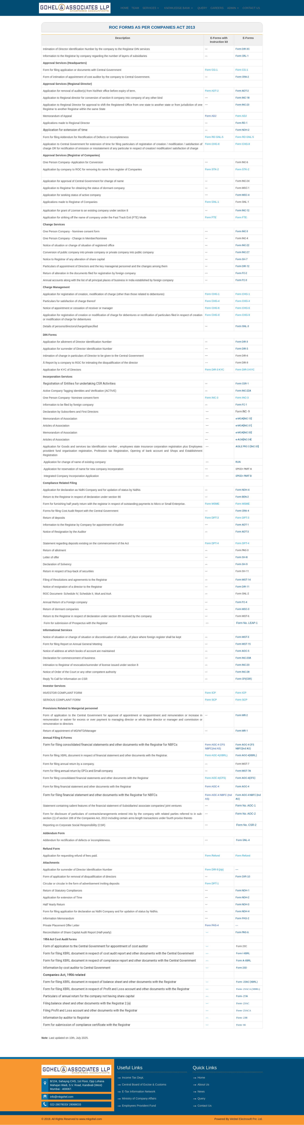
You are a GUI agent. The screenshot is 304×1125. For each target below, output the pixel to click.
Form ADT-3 (242, 531)
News (201, 1091)
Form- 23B (241, 1017)
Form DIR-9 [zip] (214, 869)
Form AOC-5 (242, 650)
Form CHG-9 (212, 314)
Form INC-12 (242, 210)
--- (237, 869)
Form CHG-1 (212, 294)
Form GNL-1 (212, 201)
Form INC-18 (242, 97)
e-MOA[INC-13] (244, 418)
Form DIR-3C (243, 48)
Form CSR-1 (242, 383)
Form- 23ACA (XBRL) (248, 989)
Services (150, 7)
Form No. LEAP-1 (246, 622)
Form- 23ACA (243, 1010)
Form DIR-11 (242, 586)
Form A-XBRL (243, 960)
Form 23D (241, 967)
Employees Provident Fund (139, 1106)
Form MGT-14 (243, 579)
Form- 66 (241, 1024)
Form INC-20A (243, 657)
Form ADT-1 (242, 524)
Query (202, 7)
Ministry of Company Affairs (139, 1099)
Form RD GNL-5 (214, 137)
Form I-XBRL (243, 953)
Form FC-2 (241, 273)
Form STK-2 (212, 169)
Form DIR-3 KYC (214, 369)
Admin (233, 7)
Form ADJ (210, 115)
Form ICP (210, 692)
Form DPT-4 (212, 543)
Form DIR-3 (242, 341)
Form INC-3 (242, 231)
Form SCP (211, 699)
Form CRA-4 (242, 510)
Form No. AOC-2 (246, 813)
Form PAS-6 (242, 932)
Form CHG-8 (212, 144)
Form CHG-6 (212, 308)
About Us (203, 1084)
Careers (217, 7)
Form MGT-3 (242, 636)
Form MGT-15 (243, 643)
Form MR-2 (242, 715)
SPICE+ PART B (244, 475)
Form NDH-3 (242, 904)
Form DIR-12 (242, 266)
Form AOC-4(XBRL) (216, 755)
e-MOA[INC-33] (244, 432)
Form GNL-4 (243, 840)
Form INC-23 (242, 104)
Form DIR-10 (243, 876)
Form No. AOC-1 (246, 805)
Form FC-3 (241, 280)
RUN (238, 461)
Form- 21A (242, 996)
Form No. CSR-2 (246, 824)
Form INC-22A (243, 390)
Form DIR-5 (242, 348)
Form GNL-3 (242, 326)
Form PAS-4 (212, 925)
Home (124, 7)
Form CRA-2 (242, 76)
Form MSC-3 (242, 609)
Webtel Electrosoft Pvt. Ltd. (246, 1119)
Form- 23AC (242, 1003)
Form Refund (213, 855)
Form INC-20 (242, 664)
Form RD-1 (241, 122)
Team (135, 7)
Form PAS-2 (242, 918)
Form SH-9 (241, 564)
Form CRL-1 (242, 55)
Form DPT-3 (212, 517)
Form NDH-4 (242, 489)
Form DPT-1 (212, 883)
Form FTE (211, 217)
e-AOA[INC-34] (243, 439)
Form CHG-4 (212, 301)
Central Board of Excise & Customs (144, 1084)
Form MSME (212, 503)
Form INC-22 (242, 245)
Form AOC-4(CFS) (215, 777)
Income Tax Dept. (133, 1077)
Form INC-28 (242, 671)
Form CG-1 (211, 69)
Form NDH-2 (242, 129)
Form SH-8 (241, 557)
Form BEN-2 (242, 496)
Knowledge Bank (178, 7)
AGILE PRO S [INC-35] (247, 446)
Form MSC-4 (242, 194)
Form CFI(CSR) (244, 678)
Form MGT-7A (243, 770)
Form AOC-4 (212, 786)
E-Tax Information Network (139, 1091)
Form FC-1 (241, 404)
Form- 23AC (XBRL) (247, 981)
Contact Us (251, 7)
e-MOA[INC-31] (244, 425)
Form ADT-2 (212, 90)
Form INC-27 (242, 252)
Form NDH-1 (242, 890)
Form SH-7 (241, 259)
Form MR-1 (242, 730)
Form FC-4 (241, 602)
